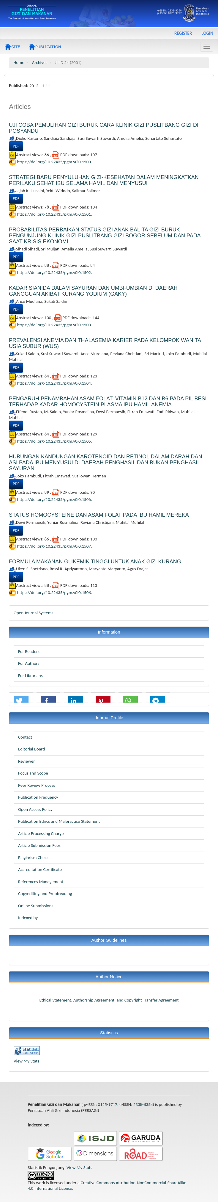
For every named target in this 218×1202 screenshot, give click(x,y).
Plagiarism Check (33, 857)
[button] (21, 701)
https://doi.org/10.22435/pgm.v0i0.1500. (54, 161)
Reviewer (26, 761)
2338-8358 (143, 1104)
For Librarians (30, 675)
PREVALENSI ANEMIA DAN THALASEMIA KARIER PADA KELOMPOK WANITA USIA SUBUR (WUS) (105, 343)
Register (183, 33)
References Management (40, 881)
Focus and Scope (33, 773)
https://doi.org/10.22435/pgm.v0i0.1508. (54, 592)
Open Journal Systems (33, 612)
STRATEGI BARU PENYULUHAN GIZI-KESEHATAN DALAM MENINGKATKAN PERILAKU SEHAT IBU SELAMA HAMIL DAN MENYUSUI (104, 180)
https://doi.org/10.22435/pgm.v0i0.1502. (54, 272)
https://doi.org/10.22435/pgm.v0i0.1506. (54, 499)
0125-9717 (107, 1104)
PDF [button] (16, 146)
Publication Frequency (38, 797)
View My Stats (26, 1061)
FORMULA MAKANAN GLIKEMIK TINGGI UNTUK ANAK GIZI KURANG (95, 562)
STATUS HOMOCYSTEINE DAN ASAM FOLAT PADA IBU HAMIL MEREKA (99, 515)
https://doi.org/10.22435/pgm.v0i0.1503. (54, 324)
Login (207, 33)
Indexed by (28, 917)
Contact (25, 737)
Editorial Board (31, 749)
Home (18, 62)
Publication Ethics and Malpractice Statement (59, 821)
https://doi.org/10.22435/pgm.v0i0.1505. (54, 441)
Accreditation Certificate (40, 869)
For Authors (28, 663)
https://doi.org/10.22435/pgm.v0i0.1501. (54, 214)
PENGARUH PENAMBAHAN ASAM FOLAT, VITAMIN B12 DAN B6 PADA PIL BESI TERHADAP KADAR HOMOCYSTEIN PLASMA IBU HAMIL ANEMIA (108, 402)
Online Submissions (35, 905)
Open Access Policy (35, 809)
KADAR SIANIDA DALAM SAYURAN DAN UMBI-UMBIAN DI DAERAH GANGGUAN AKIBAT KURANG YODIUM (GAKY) (93, 291)
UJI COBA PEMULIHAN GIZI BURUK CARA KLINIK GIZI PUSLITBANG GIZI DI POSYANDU (103, 128)
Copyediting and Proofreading (45, 893)
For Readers (29, 651)
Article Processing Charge (41, 833)
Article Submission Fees (39, 845)
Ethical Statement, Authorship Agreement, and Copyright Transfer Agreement (108, 1000)
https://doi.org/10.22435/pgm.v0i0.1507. (54, 545)
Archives (39, 62)
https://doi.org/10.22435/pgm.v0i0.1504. (54, 382)
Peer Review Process (36, 785)
